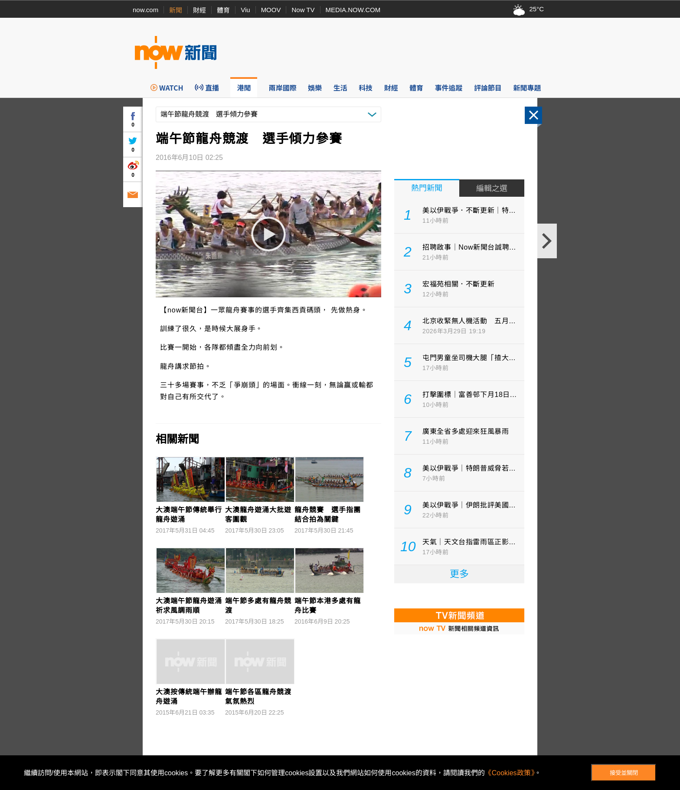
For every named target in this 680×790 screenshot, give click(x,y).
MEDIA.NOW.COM (353, 9)
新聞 (175, 10)
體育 (223, 10)
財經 (199, 10)
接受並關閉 (624, 773)
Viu (245, 9)
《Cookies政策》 (509, 773)
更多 (459, 574)
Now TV (302, 9)
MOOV (271, 9)
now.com (145, 9)
